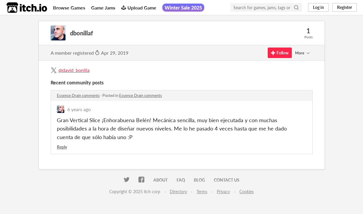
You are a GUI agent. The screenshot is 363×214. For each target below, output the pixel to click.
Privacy (223, 191)
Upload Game (138, 7)
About (160, 179)
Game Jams (103, 7)
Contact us (226, 179)
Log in (318, 7)
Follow (280, 52)
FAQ (181, 179)
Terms (202, 191)
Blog (199, 179)
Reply (62, 147)
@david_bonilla (74, 70)
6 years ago (79, 109)
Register (344, 7)
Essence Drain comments (78, 95)
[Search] (296, 7)
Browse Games (69, 7)
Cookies (246, 191)
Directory (178, 191)
